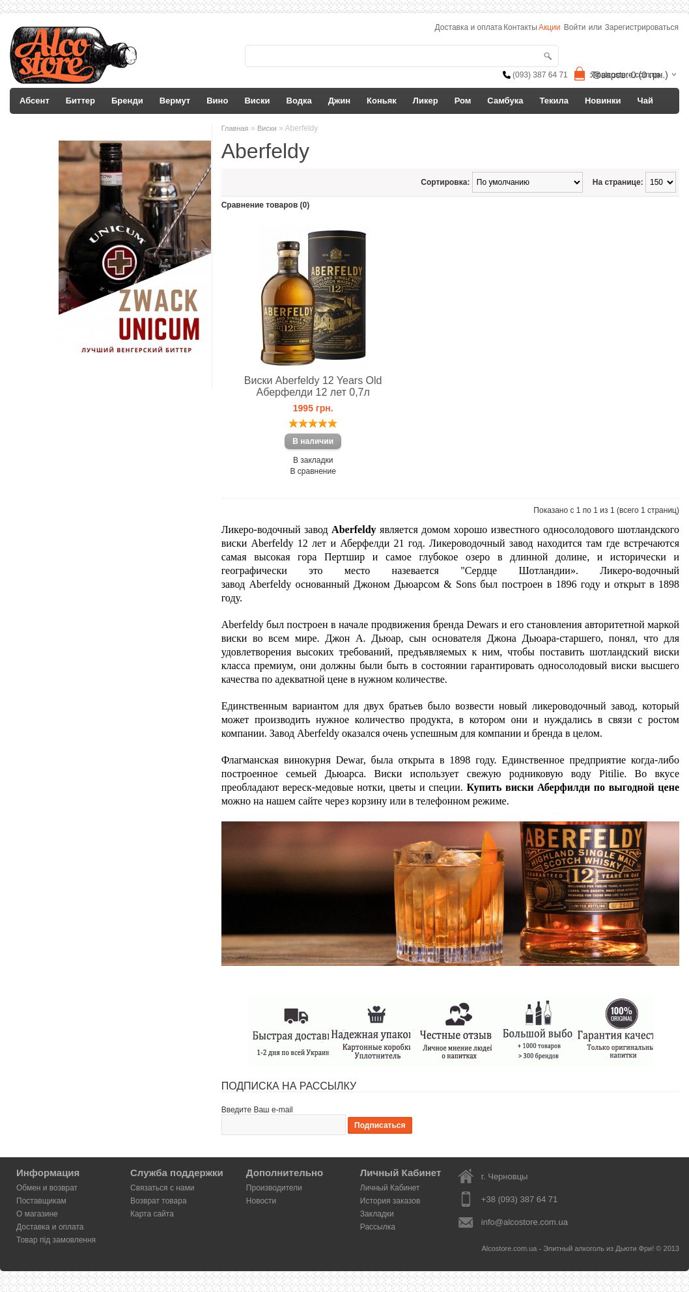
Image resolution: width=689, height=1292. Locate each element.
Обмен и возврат (46, 1187)
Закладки (377, 1213)
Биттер (80, 100)
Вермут (175, 100)
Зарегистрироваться (642, 27)
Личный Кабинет (390, 1187)
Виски (257, 100)
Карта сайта (152, 1213)
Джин (339, 100)
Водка (299, 100)
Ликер (425, 100)
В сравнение (313, 471)
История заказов (390, 1200)
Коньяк (382, 100)
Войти (575, 27)
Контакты (520, 27)
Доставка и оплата (50, 1226)
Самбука (505, 100)
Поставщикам (41, 1200)
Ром (463, 100)
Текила (554, 100)
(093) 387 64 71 (540, 74)
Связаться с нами (162, 1187)
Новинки (603, 100)
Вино (217, 100)
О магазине (37, 1213)
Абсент (34, 100)
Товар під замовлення (56, 1239)
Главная (235, 128)
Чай (645, 100)
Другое (34, 126)
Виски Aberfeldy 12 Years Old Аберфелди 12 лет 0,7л (313, 386)
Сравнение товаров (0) (265, 205)
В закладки (313, 460)
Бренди (127, 100)
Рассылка (377, 1226)
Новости (261, 1200)
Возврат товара (158, 1200)
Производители (274, 1187)
